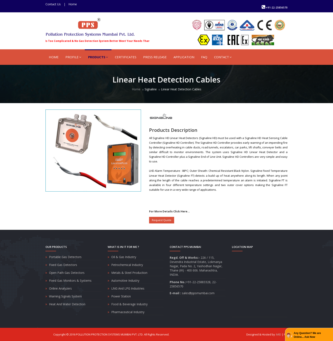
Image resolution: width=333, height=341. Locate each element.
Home (72, 4)
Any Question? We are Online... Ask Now (307, 335)
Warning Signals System (65, 296)
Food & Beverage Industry (129, 304)
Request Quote (161, 220)
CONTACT (223, 57)
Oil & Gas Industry (123, 257)
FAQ (204, 57)
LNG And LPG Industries (127, 288)
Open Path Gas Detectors (67, 273)
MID (278, 334)
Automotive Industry (125, 280)
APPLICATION (184, 57)
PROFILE (73, 57)
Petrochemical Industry (127, 265)
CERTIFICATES (125, 57)
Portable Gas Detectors (65, 257)
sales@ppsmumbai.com (198, 293)
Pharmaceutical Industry (127, 312)
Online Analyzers (60, 288)
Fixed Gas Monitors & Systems (70, 280)
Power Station (121, 296)
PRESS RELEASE (155, 57)
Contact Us (53, 4)
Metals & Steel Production (129, 273)
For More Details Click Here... (169, 211)
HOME (54, 57)
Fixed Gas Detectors (63, 265)
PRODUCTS (98, 57)
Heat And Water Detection (67, 304)
